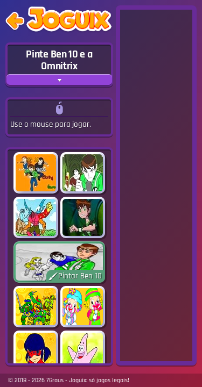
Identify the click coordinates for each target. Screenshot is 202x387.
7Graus (55, 380)
